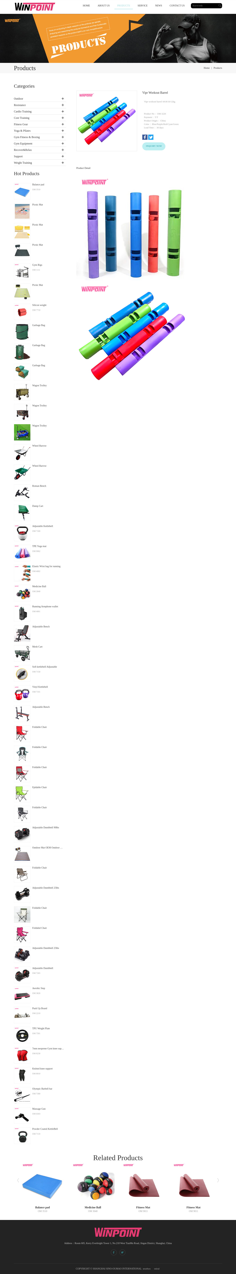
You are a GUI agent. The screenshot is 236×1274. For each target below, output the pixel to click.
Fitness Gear (21, 124)
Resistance (20, 105)
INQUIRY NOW (154, 146)
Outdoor (18, 98)
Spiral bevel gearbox (149, 1268)
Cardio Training (23, 111)
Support (18, 156)
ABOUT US (103, 5)
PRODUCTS (123, 5)
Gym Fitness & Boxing (27, 137)
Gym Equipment (23, 143)
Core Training (21, 117)
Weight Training (23, 162)
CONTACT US (177, 5)
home (207, 68)
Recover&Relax (23, 149)
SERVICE (143, 5)
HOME (86, 5)
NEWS (158, 5)
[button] (18, 1180)
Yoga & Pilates (22, 130)
